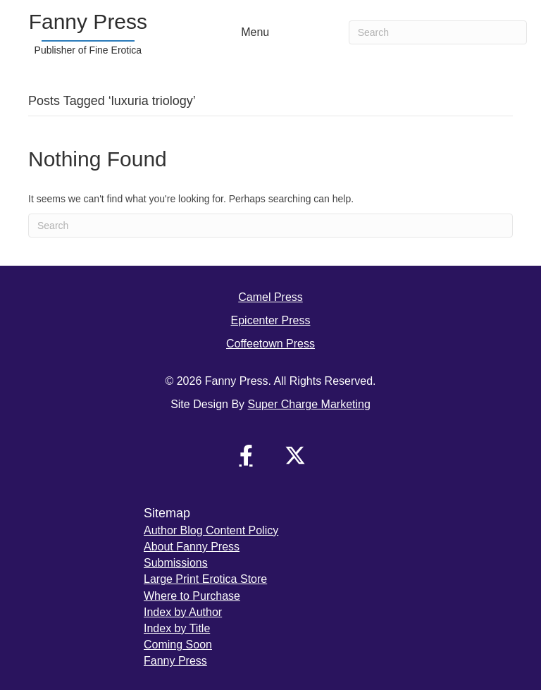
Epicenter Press (271, 320)
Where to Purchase (192, 596)
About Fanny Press (192, 547)
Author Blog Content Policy (211, 530)
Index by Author (183, 612)
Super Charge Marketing (309, 404)
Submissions (176, 563)
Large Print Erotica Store (205, 579)
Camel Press (270, 297)
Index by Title (177, 628)
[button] (246, 455)
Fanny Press (175, 661)
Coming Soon (178, 645)
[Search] (438, 32)
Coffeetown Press (270, 344)
